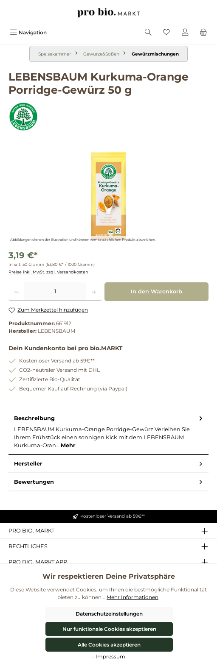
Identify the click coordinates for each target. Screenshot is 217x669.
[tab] (108, 432)
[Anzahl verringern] (16, 291)
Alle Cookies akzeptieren (109, 644)
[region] (108, 196)
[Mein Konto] (185, 32)
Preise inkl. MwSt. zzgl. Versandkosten (48, 272)
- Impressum (108, 656)
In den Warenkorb (156, 291)
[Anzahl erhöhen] (94, 291)
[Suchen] (148, 32)
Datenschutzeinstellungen (109, 613)
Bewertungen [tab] (109, 481)
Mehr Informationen (132, 597)
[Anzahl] (55, 291)
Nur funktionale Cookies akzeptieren (109, 629)
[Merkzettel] (166, 32)
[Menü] (28, 32)
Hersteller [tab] (109, 463)
